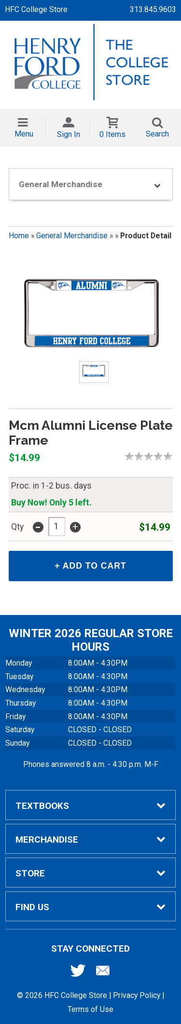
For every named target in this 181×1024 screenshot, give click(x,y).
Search (157, 133)
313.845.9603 (153, 9)
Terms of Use (90, 1009)
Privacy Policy (136, 995)
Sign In (68, 134)
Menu (23, 133)
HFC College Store (36, 9)
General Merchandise (72, 235)
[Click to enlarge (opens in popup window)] (94, 372)
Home (19, 235)
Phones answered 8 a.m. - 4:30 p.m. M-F (90, 764)
